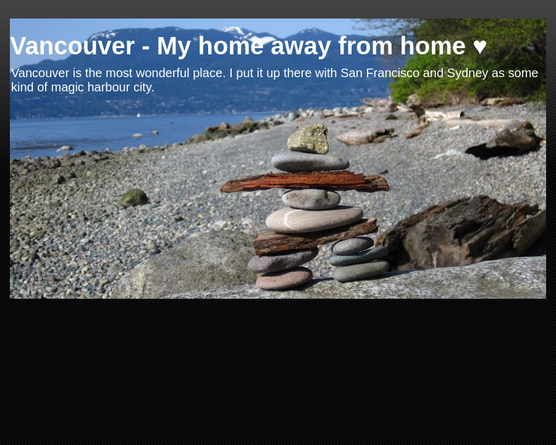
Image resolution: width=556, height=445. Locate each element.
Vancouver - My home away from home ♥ (248, 45)
